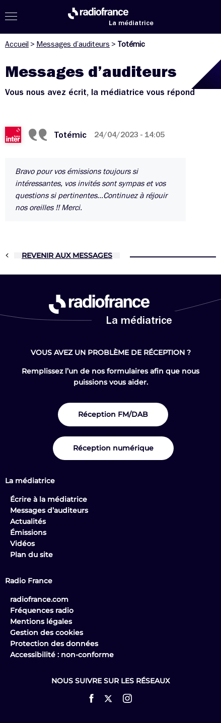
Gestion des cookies (46, 632)
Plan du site (31, 554)
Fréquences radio (41, 610)
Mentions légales (41, 621)
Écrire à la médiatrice (48, 499)
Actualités (28, 521)
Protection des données (54, 643)
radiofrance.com (39, 599)
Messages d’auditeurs (73, 44)
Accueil (17, 44)
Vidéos (22, 543)
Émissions (28, 532)
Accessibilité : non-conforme (62, 654)
